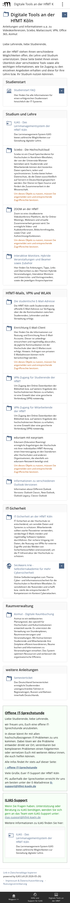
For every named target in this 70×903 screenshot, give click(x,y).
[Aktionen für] (64, 14)
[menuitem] (13, 897)
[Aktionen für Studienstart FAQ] (61, 90)
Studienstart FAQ (24, 90)
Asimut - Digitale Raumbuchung (34, 614)
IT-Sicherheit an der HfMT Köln (33, 516)
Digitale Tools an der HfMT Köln (34, 4)
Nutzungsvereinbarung (15, 883)
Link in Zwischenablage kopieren (20, 872)
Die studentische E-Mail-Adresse (34, 301)
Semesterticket (23, 677)
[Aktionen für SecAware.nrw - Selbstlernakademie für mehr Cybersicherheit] (61, 566)
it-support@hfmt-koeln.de (29, 784)
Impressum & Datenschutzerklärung (24, 880)
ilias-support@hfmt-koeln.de (23, 817)
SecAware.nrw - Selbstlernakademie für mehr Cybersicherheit (32, 568)
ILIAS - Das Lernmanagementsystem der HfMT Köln (32, 126)
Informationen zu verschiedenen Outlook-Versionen (34, 482)
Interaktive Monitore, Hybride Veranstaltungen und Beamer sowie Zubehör (32, 259)
